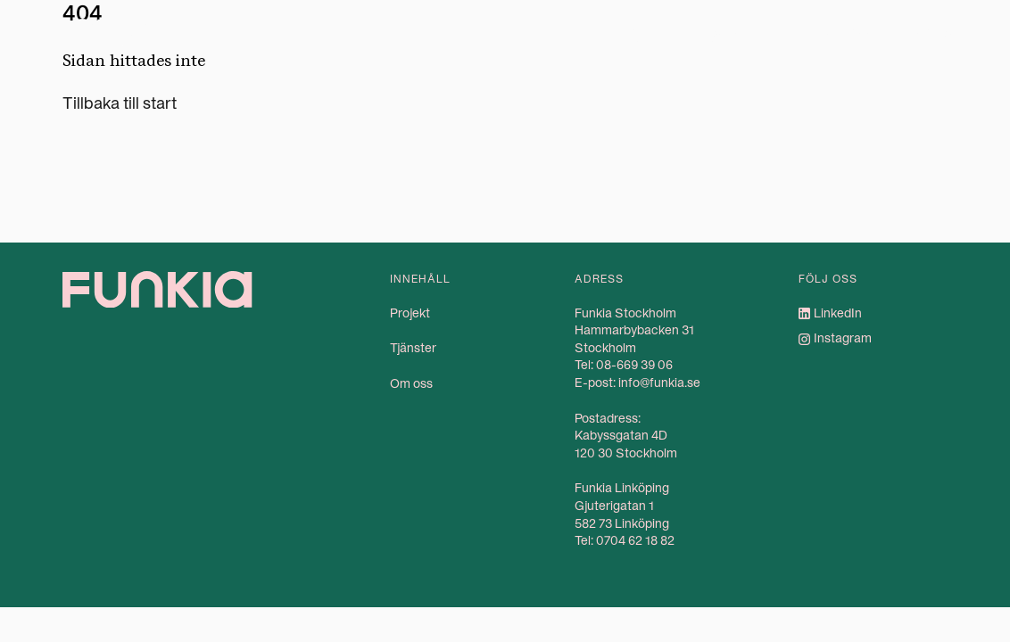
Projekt (636, 32)
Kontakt (939, 32)
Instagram (843, 338)
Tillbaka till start (119, 103)
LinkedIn (838, 313)
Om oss (844, 32)
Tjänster (730, 32)
